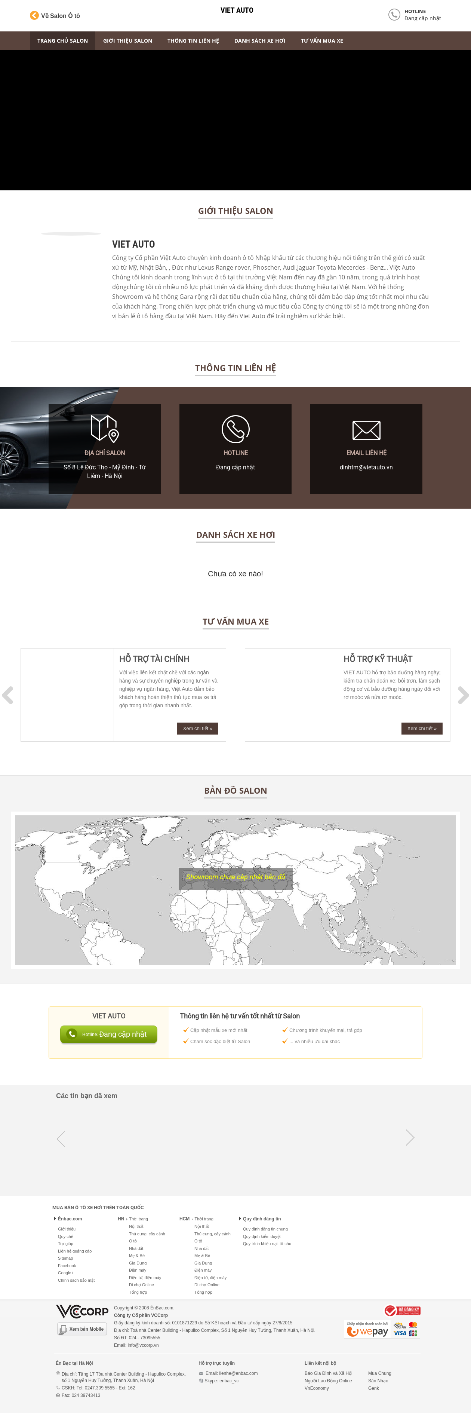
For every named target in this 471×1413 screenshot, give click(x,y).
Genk (373, 1388)
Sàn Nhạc (378, 1380)
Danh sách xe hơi (260, 40)
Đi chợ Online (141, 1284)
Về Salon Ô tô (55, 15)
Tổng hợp (138, 1292)
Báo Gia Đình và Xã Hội (329, 1373)
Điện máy (137, 1270)
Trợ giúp (65, 1243)
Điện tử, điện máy (145, 1277)
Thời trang (137, 1219)
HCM (184, 1219)
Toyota (326, 267)
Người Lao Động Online (328, 1380)
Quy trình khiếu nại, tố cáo (267, 1243)
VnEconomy (317, 1388)
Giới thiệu (67, 1229)
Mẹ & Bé (137, 1255)
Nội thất (136, 1226)
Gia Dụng (138, 1263)
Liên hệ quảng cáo (75, 1251)
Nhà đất (136, 1248)
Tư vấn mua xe (322, 40)
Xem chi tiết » (198, 728)
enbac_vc (228, 1380)
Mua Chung (379, 1373)
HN (121, 1219)
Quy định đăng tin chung (265, 1229)
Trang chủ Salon (62, 40)
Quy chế (65, 1236)
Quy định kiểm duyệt (262, 1236)
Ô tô (133, 1241)
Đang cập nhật (422, 18)
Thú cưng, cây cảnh (147, 1234)
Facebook (67, 1265)
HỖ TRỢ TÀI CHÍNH (154, 659)
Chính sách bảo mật (76, 1280)
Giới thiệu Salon (127, 40)
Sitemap (65, 1258)
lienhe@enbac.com (238, 1373)
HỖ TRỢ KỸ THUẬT (378, 659)
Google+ (66, 1273)
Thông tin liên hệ (193, 40)
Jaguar (306, 267)
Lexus (206, 267)
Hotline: (90, 1034)
